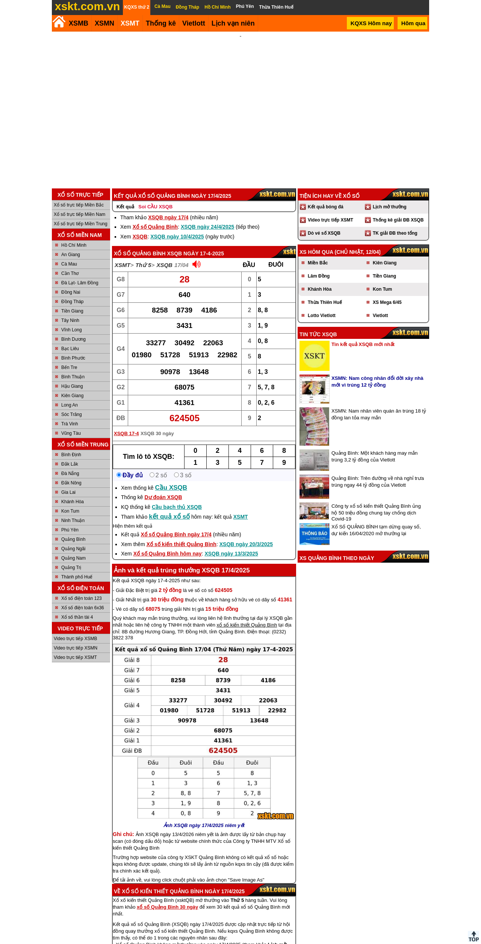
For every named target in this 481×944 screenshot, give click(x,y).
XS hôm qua (316, 208)
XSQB (140, 193)
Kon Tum (70, 467)
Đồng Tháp (72, 257)
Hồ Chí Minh (73, 201)
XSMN (104, 23)
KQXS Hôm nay (371, 23)
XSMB (78, 23)
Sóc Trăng (71, 370)
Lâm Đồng (319, 232)
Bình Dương (73, 295)
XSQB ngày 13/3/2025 (231, 510)
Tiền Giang (72, 267)
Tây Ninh (70, 276)
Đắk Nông (71, 439)
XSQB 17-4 (126, 389)
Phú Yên (70, 486)
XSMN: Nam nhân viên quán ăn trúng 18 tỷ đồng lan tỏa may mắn (378, 370)
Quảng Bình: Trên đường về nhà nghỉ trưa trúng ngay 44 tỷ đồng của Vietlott (377, 437)
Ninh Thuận (73, 476)
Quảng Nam (73, 514)
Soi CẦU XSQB (155, 162)
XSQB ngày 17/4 (168, 173)
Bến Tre (69, 323)
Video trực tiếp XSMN (75, 604)
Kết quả (125, 162)
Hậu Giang (72, 342)
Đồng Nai (70, 248)
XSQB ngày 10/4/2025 (177, 193)
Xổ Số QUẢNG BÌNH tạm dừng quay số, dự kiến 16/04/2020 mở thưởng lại (376, 486)
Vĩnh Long (71, 285)
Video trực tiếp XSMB (75, 594)
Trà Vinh (69, 379)
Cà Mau (69, 220)
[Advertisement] (240, 88)
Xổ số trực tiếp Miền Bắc (79, 161)
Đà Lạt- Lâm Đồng (79, 238)
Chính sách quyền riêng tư (289, 941)
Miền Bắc (318, 219)
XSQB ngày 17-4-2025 (195, 209)
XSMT (130, 23)
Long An (69, 361)
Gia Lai (68, 448)
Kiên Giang (72, 351)
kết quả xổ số (169, 472)
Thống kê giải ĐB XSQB (398, 176)
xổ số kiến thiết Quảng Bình (247, 581)
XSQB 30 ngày (157, 389)
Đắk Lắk (69, 420)
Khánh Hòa (72, 457)
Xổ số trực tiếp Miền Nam (79, 170)
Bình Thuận (73, 332)
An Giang (70, 210)
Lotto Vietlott (322, 271)
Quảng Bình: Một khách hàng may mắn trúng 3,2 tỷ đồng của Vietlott (374, 412)
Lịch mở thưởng (390, 162)
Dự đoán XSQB (163, 453)
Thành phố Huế (76, 533)
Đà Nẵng (70, 429)
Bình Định (71, 410)
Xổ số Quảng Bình (155, 183)
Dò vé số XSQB (324, 189)
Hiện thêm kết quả (132, 482)
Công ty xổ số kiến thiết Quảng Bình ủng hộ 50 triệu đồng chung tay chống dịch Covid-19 (376, 468)
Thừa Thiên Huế (325, 258)
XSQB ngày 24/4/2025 (207, 183)
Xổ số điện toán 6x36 (82, 563)
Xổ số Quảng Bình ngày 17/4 (176, 490)
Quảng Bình (73, 495)
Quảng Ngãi (73, 504)
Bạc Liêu (70, 304)
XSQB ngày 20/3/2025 (246, 500)
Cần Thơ (70, 229)
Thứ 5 (143, 221)
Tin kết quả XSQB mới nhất (363, 300)
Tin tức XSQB (318, 290)
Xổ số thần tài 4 (77, 573)
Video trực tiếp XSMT (75, 613)
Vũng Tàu (71, 389)
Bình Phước (73, 314)
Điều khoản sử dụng (239, 941)
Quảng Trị (71, 523)
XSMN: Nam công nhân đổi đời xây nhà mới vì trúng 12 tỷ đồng (377, 337)
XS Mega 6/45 (387, 258)
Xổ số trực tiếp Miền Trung (80, 179)
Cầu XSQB (171, 443)
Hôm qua (413, 23)
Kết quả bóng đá (325, 162)
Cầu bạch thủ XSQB (177, 463)
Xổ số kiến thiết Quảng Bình (181, 500)
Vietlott (380, 271)
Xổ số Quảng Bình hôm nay (167, 510)
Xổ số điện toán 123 (81, 554)
